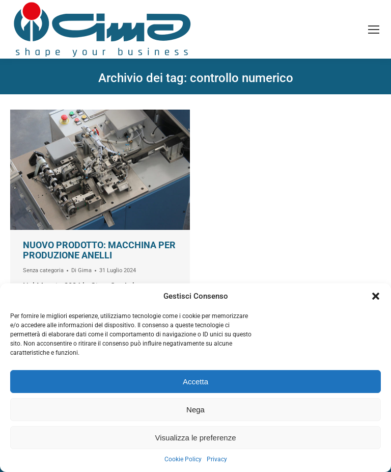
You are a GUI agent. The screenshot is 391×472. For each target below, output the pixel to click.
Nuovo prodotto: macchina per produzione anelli (99, 250)
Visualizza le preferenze (195, 437)
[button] (376, 296)
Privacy (217, 459)
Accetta (195, 381)
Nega (195, 409)
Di (81, 270)
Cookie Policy (183, 459)
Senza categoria (43, 270)
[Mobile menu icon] (374, 29)
